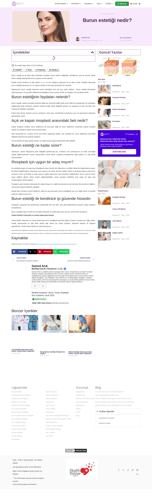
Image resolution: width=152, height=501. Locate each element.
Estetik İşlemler (107, 14)
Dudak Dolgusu (17, 436)
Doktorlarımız (80, 395)
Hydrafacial (116, 86)
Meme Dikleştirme (52, 395)
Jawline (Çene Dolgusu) (20, 398)
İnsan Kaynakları (82, 402)
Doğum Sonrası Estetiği (54, 426)
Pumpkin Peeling (118, 197)
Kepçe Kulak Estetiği (19, 429)
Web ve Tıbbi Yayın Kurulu (85, 398)
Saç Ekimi (49, 436)
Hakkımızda (80, 392)
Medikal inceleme (51, 299)
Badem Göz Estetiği (19, 402)
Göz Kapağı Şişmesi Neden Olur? (107, 395)
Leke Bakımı (117, 221)
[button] (92, 52)
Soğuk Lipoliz (117, 233)
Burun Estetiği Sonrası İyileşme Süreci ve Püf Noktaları (114, 402)
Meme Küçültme (51, 398)
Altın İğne (101, 79)
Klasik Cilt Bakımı (119, 109)
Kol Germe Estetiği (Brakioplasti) (57, 415)
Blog (77, 415)
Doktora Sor (119, 151)
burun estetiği (46, 82)
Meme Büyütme (51, 392)
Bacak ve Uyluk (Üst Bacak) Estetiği (58, 419)
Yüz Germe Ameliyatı (19, 409)
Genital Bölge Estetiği (53, 429)
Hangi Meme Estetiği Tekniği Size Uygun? (52, 352)
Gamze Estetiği (17, 432)
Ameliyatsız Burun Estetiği (21, 395)
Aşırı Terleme (50, 432)
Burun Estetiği (16, 392)
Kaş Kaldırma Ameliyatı (20, 419)
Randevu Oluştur (105, 423)
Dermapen (116, 121)
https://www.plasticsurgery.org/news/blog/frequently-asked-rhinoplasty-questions (57, 244)
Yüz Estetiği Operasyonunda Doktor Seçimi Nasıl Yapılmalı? (23, 350)
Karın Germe (50, 405)
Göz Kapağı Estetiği (19, 422)
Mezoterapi (15, 439)
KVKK (78, 412)
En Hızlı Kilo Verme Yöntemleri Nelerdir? (109, 392)
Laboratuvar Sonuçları (106, 418)
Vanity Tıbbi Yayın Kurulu (41, 303)
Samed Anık (40, 266)
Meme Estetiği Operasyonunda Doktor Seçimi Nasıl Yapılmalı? (80, 352)
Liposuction (50, 402)
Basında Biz (80, 405)
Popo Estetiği (50, 409)
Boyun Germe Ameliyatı (20, 412)
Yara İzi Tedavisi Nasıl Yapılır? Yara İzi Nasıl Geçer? (113, 398)
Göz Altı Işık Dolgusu (19, 426)
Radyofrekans (103, 191)
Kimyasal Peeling (118, 97)
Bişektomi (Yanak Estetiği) (21, 405)
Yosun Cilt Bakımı (119, 209)
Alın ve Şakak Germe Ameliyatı (22, 415)
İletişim (78, 409)
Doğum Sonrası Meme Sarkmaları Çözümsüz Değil (113, 405)
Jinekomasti (50, 412)
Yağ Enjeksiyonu (51, 422)
